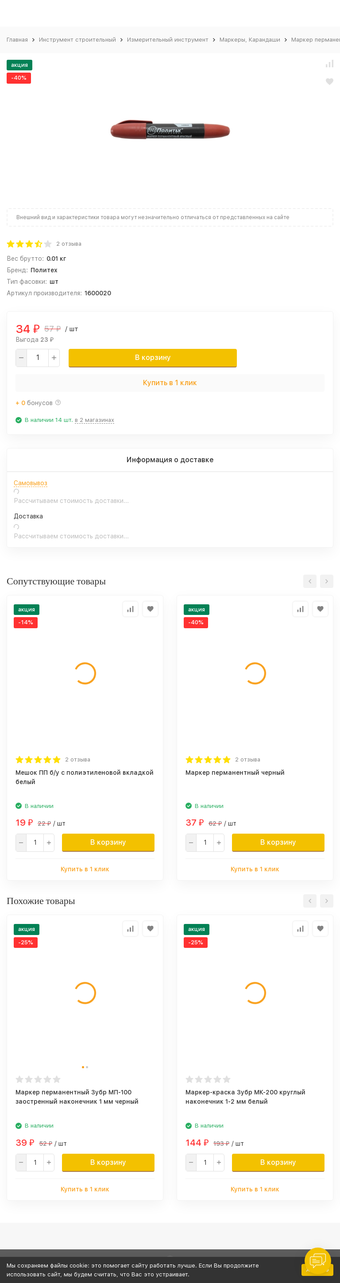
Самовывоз (30, 483)
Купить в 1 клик (170, 383)
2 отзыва (68, 243)
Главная (17, 39)
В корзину (153, 357)
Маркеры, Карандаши (250, 39)
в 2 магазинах (94, 420)
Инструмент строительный (77, 39)
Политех (44, 270)
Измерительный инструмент (168, 39)
